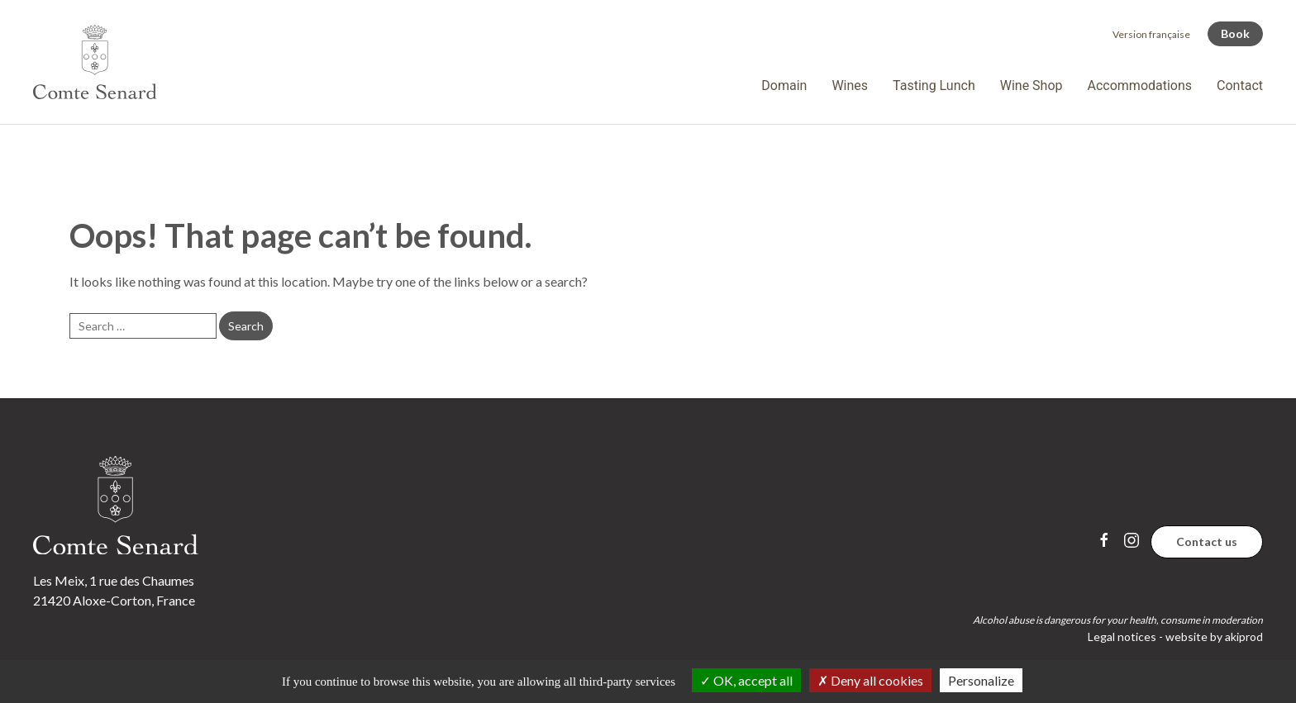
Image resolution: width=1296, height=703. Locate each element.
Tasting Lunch (934, 85)
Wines (849, 85)
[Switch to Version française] (1151, 34)
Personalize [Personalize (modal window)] (981, 680)
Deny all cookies (870, 680)
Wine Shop (1031, 85)
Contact (1240, 85)
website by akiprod (1214, 636)
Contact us (1206, 541)
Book (1235, 33)
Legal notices (1122, 636)
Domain (784, 85)
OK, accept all (746, 680)
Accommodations (1140, 85)
